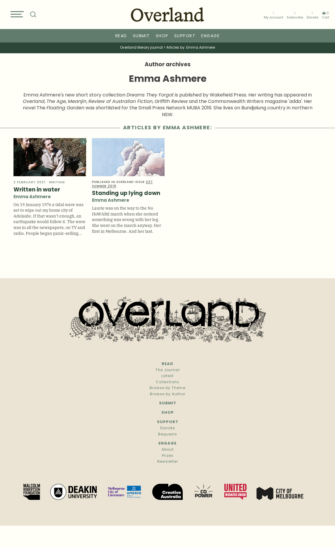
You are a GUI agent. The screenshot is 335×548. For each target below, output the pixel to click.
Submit (141, 36)
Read (121, 36)
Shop (162, 36)
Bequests (167, 434)
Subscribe (295, 15)
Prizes (167, 456)
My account (273, 15)
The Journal (167, 370)
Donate (312, 15)
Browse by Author (167, 394)
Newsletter (167, 462)
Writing (57, 182)
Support (185, 36)
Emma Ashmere (32, 197)
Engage (210, 36)
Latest (167, 376)
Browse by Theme (167, 388)
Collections (167, 382)
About (168, 450)
